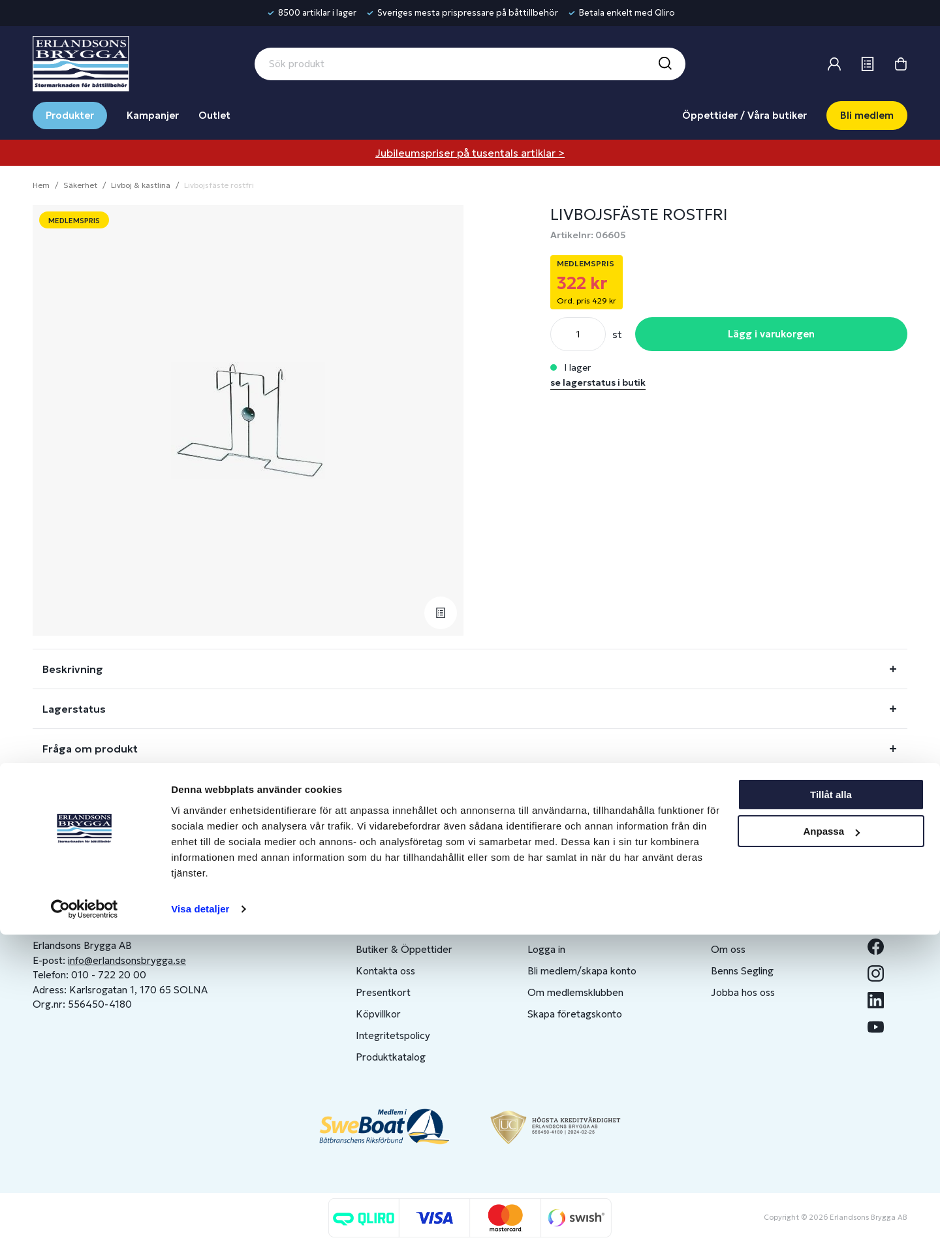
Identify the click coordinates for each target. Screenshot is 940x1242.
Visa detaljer (200, 1216)
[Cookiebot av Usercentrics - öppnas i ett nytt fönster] (84, 1216)
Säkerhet (80, 185)
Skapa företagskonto (574, 1014)
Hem (41, 185)
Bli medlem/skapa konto (581, 971)
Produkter (70, 115)
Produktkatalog (391, 1057)
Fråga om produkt (90, 748)
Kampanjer (153, 115)
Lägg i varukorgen (771, 334)
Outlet (214, 115)
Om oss (728, 949)
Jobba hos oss (743, 992)
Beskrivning (72, 668)
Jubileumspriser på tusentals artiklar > (470, 152)
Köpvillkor (378, 1014)
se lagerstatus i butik (598, 382)
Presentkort (383, 992)
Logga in (546, 949)
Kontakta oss (385, 971)
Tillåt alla (831, 1102)
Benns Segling (742, 971)
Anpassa (831, 1138)
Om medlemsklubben (575, 992)
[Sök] (665, 64)
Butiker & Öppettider (404, 949)
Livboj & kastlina (140, 185)
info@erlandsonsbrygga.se (127, 960)
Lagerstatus (74, 708)
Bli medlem (867, 115)
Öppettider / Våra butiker (744, 115)
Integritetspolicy (393, 1035)
